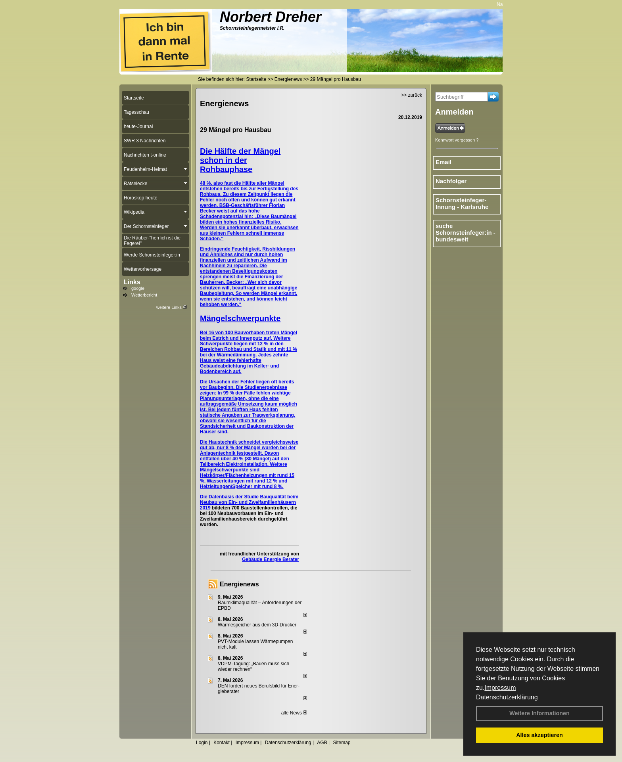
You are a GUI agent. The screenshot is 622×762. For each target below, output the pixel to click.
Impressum (500, 687)
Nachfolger (451, 181)
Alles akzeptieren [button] (539, 735)
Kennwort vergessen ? (456, 140)
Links (132, 282)
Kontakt (221, 742)
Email (443, 162)
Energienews (239, 584)
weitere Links (171, 307)
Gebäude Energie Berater (270, 559)
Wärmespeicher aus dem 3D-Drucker (257, 625)
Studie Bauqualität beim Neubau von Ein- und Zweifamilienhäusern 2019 (249, 502)
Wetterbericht (144, 295)
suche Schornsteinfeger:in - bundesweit (465, 232)
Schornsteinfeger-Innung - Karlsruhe (462, 203)
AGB (322, 742)
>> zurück (411, 95)
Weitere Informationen (539, 713)
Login (201, 742)
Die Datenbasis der (222, 497)
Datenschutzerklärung (507, 697)
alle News (294, 713)
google (137, 288)
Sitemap (341, 742)
